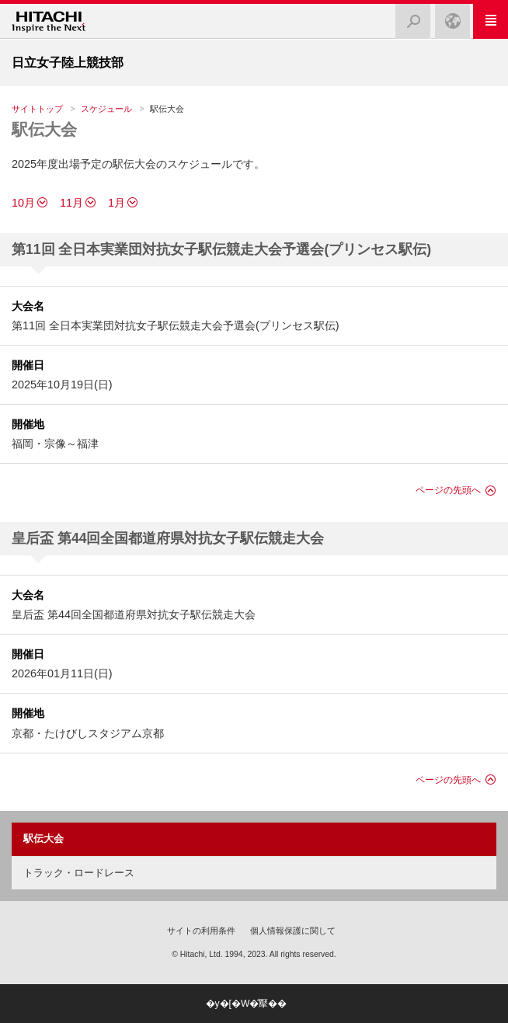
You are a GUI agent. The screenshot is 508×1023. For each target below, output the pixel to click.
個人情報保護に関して (293, 930)
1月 (116, 203)
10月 (23, 203)
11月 (71, 203)
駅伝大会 (44, 129)
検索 (408, 17)
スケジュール (106, 108)
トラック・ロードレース (78, 873)
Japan (448, 17)
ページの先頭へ (448, 490)
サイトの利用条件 (201, 930)
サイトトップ (37, 108)
